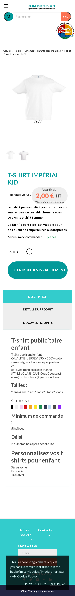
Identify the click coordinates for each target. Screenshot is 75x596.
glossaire (48, 591)
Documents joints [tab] (38, 322)
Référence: (15, 194)
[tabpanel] (38, 102)
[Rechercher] (42, 16)
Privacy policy (35, 584)
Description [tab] (37, 296)
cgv (36, 591)
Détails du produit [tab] (38, 309)
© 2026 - (27, 591)
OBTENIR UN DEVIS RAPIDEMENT (37, 270)
